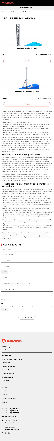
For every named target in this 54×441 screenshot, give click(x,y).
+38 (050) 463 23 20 (12, 413)
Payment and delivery (9, 398)
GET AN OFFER (27, 317)
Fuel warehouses (7, 370)
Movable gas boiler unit (27, 48)
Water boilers (6, 355)
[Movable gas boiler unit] (27, 35)
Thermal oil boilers (8, 366)
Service (4, 394)
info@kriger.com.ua (11, 416)
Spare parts (6, 380)
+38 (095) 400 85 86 (12, 409)
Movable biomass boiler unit (27, 91)
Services (4, 391)
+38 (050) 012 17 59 (12, 411)
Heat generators (7, 377)
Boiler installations (8, 373)
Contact (4, 402)
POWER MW (5, 300)
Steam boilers (6, 362)
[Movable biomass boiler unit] (27, 78)
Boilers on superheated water (12, 359)
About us (5, 387)
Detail (27, 60)
